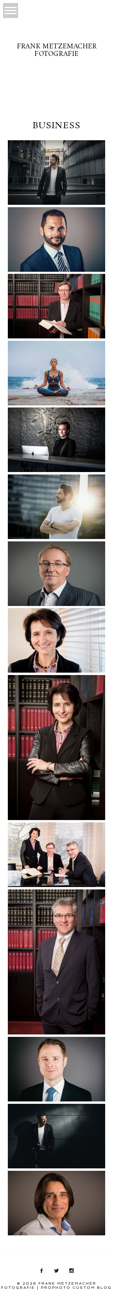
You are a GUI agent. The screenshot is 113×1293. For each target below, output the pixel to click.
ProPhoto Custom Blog (76, 1287)
